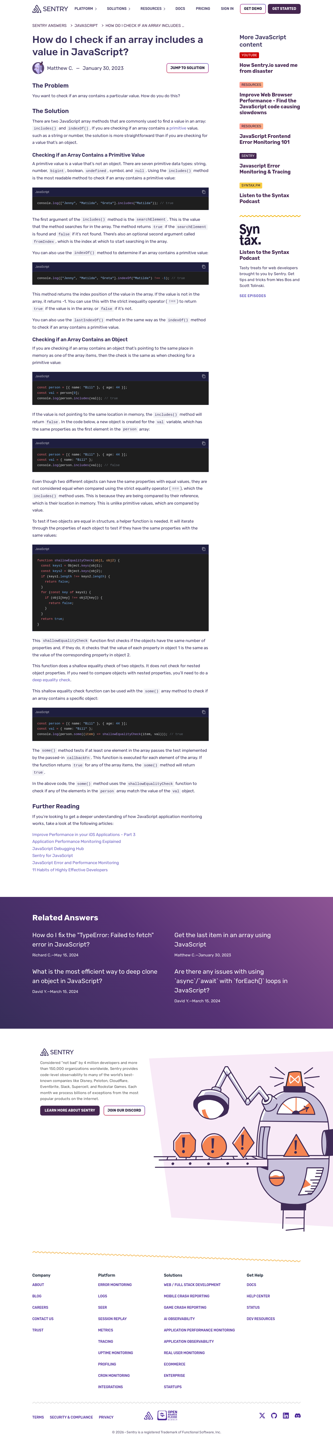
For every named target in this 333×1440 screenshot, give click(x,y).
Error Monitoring (115, 1285)
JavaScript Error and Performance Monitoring (75, 867)
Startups (173, 1387)
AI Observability (179, 1319)
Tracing (105, 1342)
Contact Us (43, 1319)
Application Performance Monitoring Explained (76, 846)
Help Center (258, 1296)
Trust (37, 1330)
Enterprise (174, 1376)
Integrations (110, 1387)
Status (253, 1308)
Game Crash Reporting (185, 1308)
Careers (40, 1308)
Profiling (107, 1364)
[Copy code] (204, 192)
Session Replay (112, 1319)
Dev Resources (261, 1319)
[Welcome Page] (50, 9)
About (38, 1285)
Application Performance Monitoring (199, 1330)
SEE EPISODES (253, 296)
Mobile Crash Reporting (186, 1296)
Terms (38, 1417)
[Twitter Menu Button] (262, 1416)
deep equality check (51, 684)
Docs (251, 1285)
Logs (102, 1296)
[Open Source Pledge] (167, 1415)
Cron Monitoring (114, 1376)
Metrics (105, 1330)
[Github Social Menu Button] (274, 1416)
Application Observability (189, 1342)
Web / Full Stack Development (192, 1285)
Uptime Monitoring (115, 1353)
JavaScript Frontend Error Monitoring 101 (270, 139)
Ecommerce (174, 1364)
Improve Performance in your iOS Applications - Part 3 (83, 839)
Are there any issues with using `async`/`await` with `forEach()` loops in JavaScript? (231, 986)
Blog (36, 1296)
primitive (177, 128)
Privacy (106, 1417)
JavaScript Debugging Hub (58, 853)
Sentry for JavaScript (52, 860)
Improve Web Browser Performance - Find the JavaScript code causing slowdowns (270, 103)
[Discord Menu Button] (298, 1416)
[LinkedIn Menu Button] (286, 1416)
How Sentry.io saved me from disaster (270, 68)
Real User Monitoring (184, 1353)
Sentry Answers (49, 25)
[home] (148, 1416)
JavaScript (86, 25)
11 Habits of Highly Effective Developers (70, 874)
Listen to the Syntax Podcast (270, 198)
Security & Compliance (71, 1417)
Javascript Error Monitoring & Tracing (270, 169)
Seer (102, 1308)
